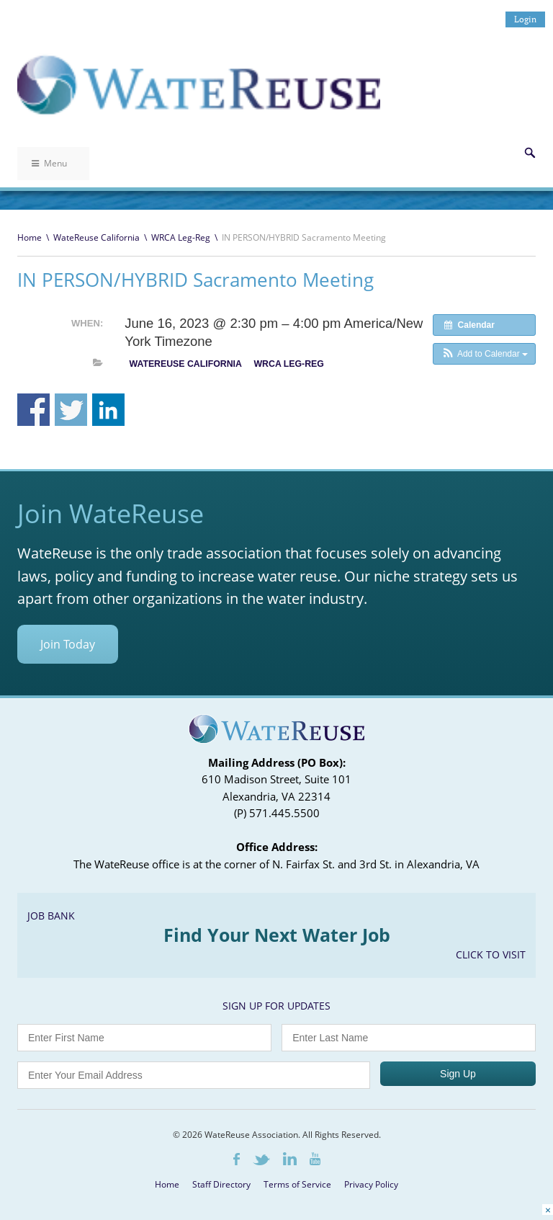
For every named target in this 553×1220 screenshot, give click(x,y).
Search (530, 153)
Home (29, 237)
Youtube (315, 1158)
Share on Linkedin (108, 409)
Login (525, 19)
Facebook (236, 1159)
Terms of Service (297, 1184)
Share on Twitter (71, 409)
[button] (484, 354)
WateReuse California (96, 237)
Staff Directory (221, 1184)
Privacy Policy (371, 1184)
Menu (49, 163)
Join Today (67, 644)
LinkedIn (290, 1158)
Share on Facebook (33, 409)
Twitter (261, 1159)
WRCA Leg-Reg (180, 237)
